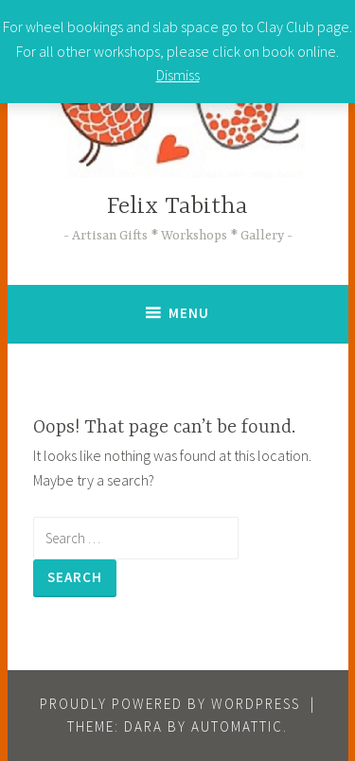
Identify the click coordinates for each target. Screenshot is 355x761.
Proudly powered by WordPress (170, 704)
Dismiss (178, 74)
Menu (189, 313)
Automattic (237, 726)
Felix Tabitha (177, 207)
